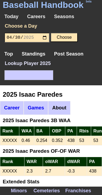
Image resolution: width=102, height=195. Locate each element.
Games (36, 107)
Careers (36, 16)
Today (11, 16)
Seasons (64, 16)
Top (8, 54)
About (59, 107)
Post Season (69, 54)
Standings (33, 54)
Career (12, 107)
